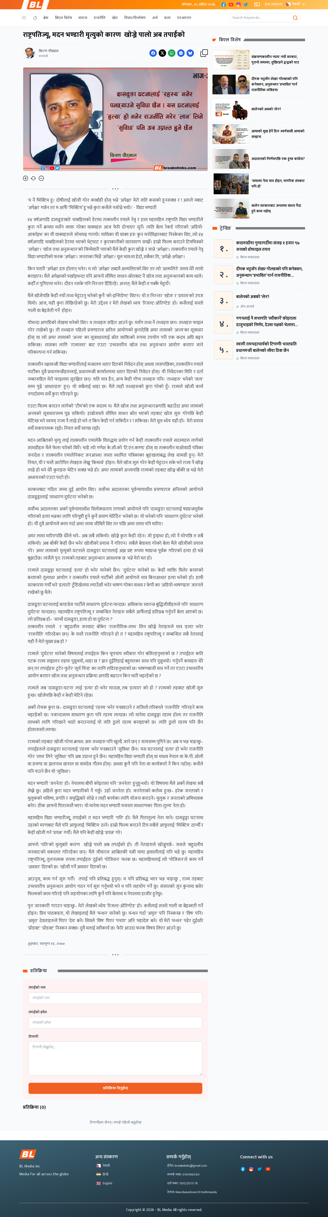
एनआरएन (184, 18)
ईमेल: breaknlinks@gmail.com (187, 1165)
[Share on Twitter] (162, 53)
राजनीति (100, 18)
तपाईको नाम (37, 988)
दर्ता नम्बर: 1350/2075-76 (182, 1183)
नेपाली (296, 4)
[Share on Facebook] (153, 53)
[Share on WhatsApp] (171, 53)
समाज (82, 18)
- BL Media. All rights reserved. (178, 1210)
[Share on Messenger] (181, 53)
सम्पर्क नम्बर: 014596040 (183, 1174)
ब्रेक (45, 18)
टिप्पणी (33, 1037)
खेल (115, 18)
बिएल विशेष (63, 18)
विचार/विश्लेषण (135, 18)
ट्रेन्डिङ (225, 228)
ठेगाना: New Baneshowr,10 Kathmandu (192, 1192)
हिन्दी (102, 1174)
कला (167, 18)
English (104, 1183)
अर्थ (155, 18)
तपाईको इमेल (38, 1012)
